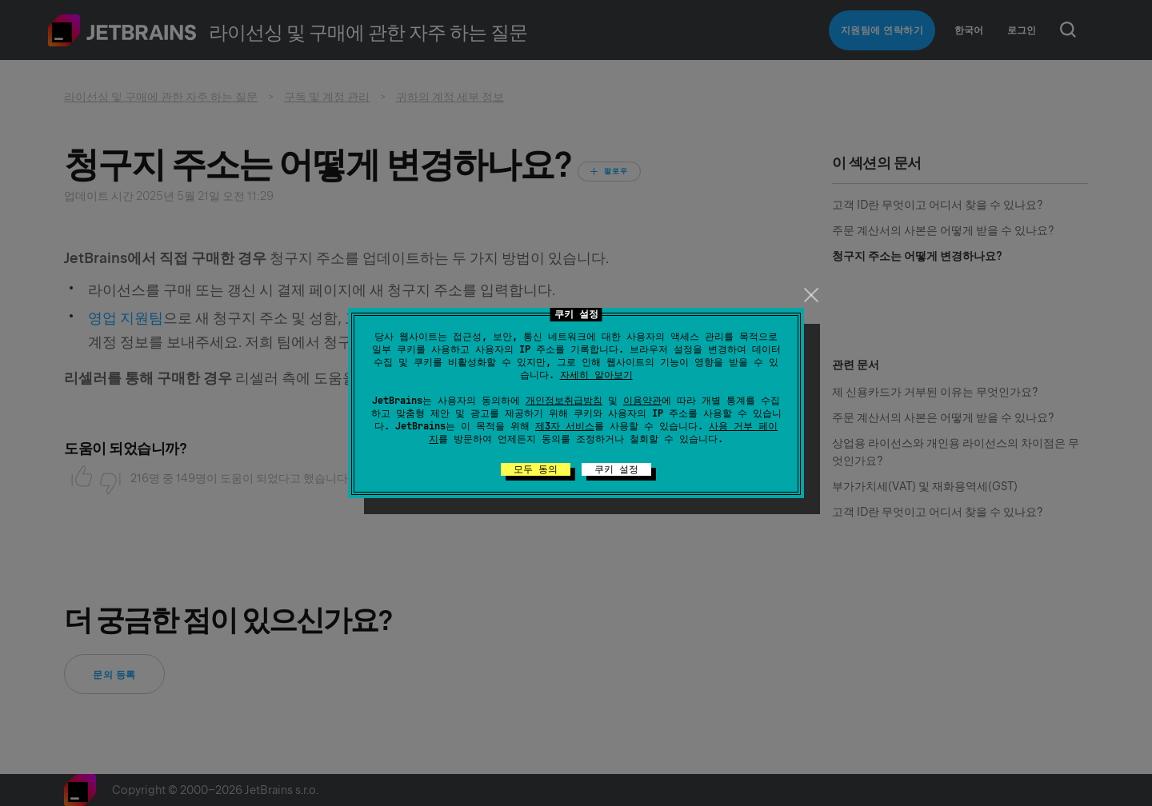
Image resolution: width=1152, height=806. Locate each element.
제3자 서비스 (564, 426)
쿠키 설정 (616, 469)
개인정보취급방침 (564, 400)
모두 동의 (536, 469)
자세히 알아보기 (596, 375)
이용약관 (642, 400)
